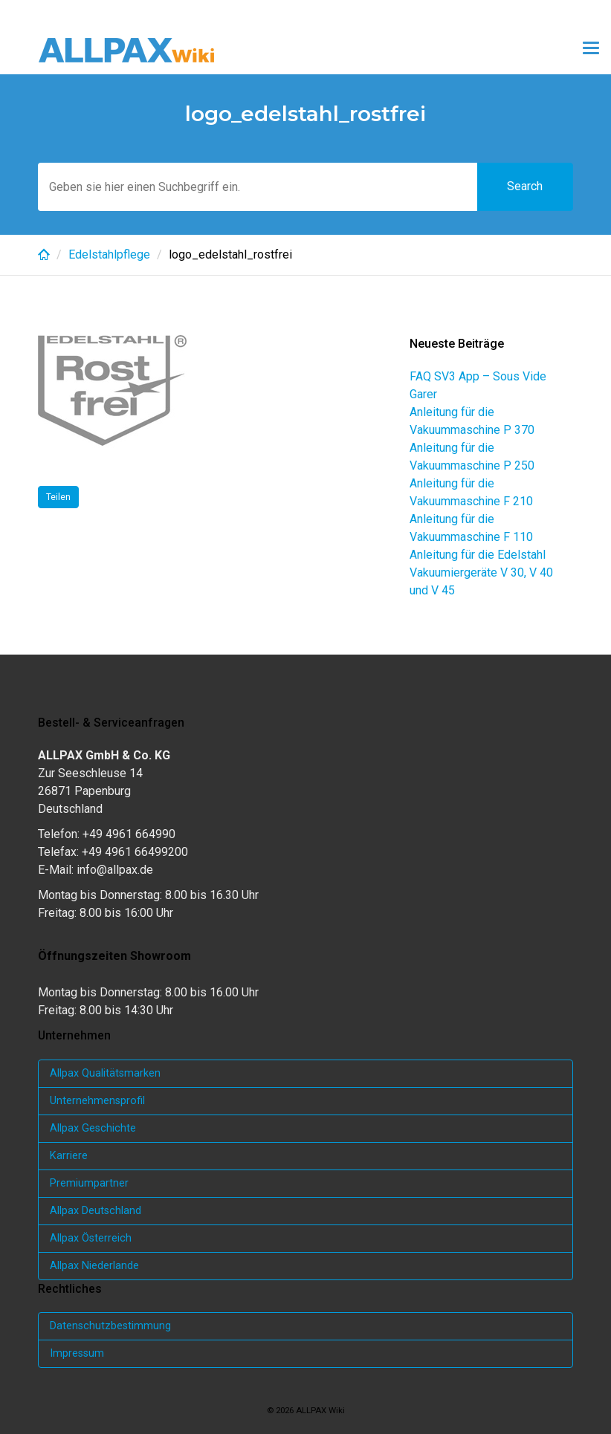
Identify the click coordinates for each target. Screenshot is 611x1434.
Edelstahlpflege (109, 254)
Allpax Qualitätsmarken (105, 1073)
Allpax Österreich (91, 1238)
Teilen (58, 497)
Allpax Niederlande (94, 1265)
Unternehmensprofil (97, 1100)
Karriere (69, 1155)
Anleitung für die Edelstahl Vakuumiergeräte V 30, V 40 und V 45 (481, 572)
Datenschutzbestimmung (110, 1326)
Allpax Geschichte (93, 1128)
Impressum (77, 1353)
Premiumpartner (89, 1183)
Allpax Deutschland (95, 1210)
